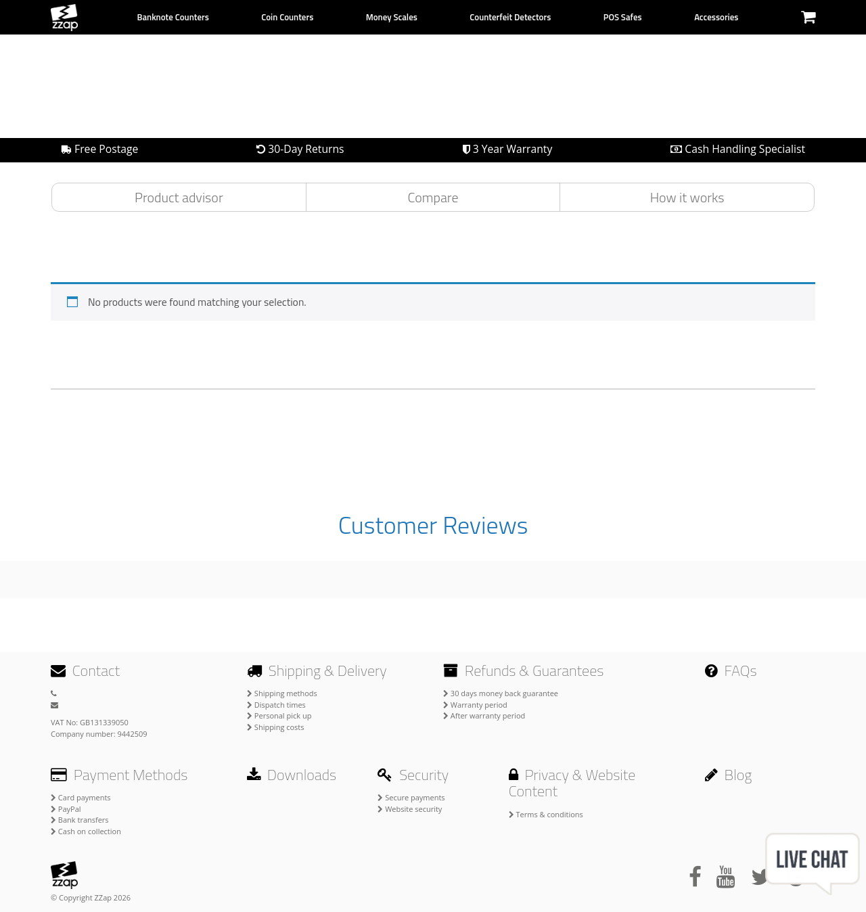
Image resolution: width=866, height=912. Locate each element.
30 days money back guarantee (500, 693)
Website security (410, 809)
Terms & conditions (546, 814)
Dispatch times (276, 705)
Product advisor (179, 197)
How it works (687, 197)
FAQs (731, 670)
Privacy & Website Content (572, 782)
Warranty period (475, 705)
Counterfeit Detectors (510, 17)
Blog (728, 774)
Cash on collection (86, 831)
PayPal (66, 809)
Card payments (81, 797)
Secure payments (411, 797)
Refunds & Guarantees (523, 670)
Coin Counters (287, 17)
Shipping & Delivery (317, 670)
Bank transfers (80, 820)
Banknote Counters (172, 17)
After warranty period (484, 715)
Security (413, 774)
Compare (433, 197)
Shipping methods (282, 693)
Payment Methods (119, 774)
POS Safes (622, 17)
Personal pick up (279, 715)
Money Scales (391, 17)
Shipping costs (275, 727)
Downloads (291, 774)
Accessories (716, 17)
